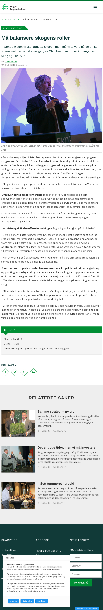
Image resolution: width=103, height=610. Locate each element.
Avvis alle (13, 601)
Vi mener (9, 555)
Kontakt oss (10, 550)
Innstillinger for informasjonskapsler (87, 608)
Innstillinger (42, 601)
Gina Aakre (11, 61)
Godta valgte (27, 601)
